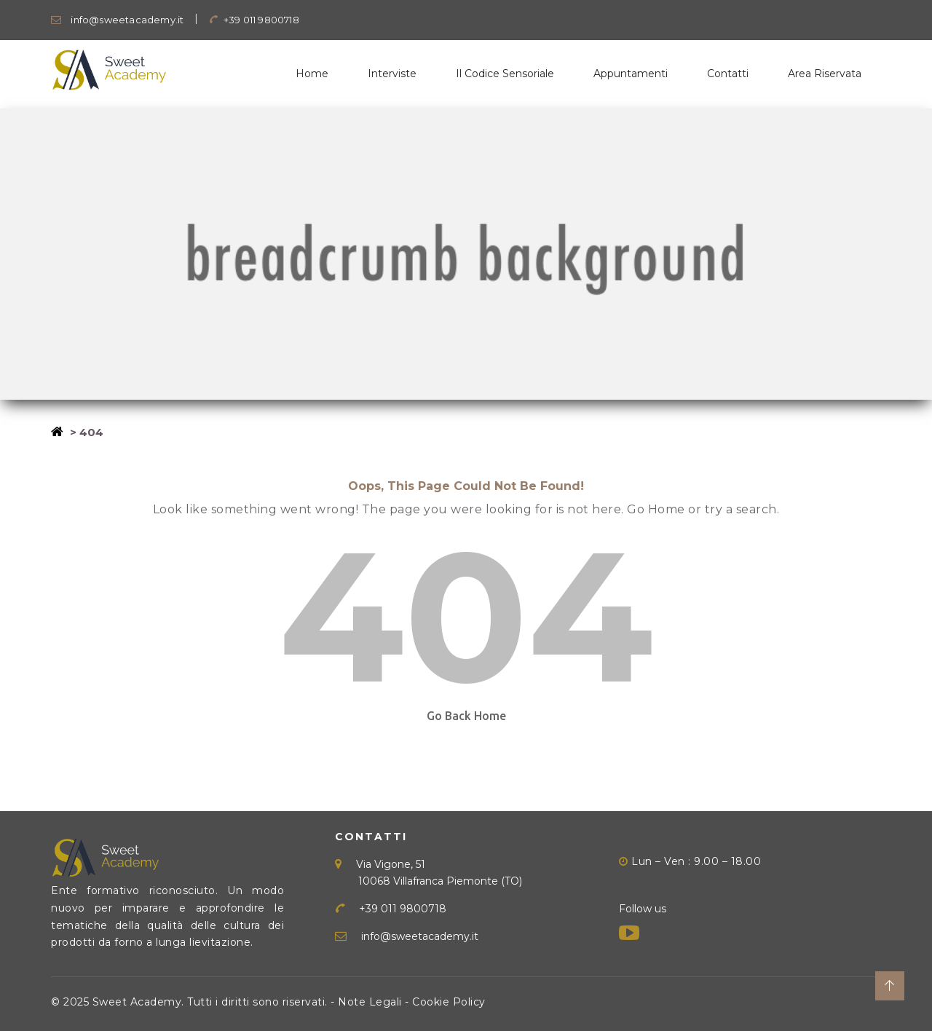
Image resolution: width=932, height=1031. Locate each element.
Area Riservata (824, 73)
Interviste (392, 73)
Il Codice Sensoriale (505, 73)
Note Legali (370, 1001)
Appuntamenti (630, 73)
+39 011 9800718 (254, 19)
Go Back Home (466, 715)
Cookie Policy (449, 1001)
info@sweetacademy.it (117, 19)
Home (312, 73)
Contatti (728, 73)
